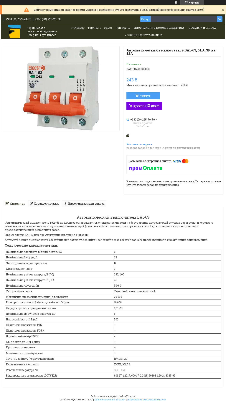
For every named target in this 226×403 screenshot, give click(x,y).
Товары (93, 27)
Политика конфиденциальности (146, 399)
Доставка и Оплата (202, 27)
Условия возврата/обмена (144, 35)
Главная (77, 27)
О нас (108, 27)
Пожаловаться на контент (110, 399)
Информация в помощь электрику (159, 27)
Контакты (123, 27)
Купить (145, 96)
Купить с (146, 106)
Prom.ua (130, 396)
